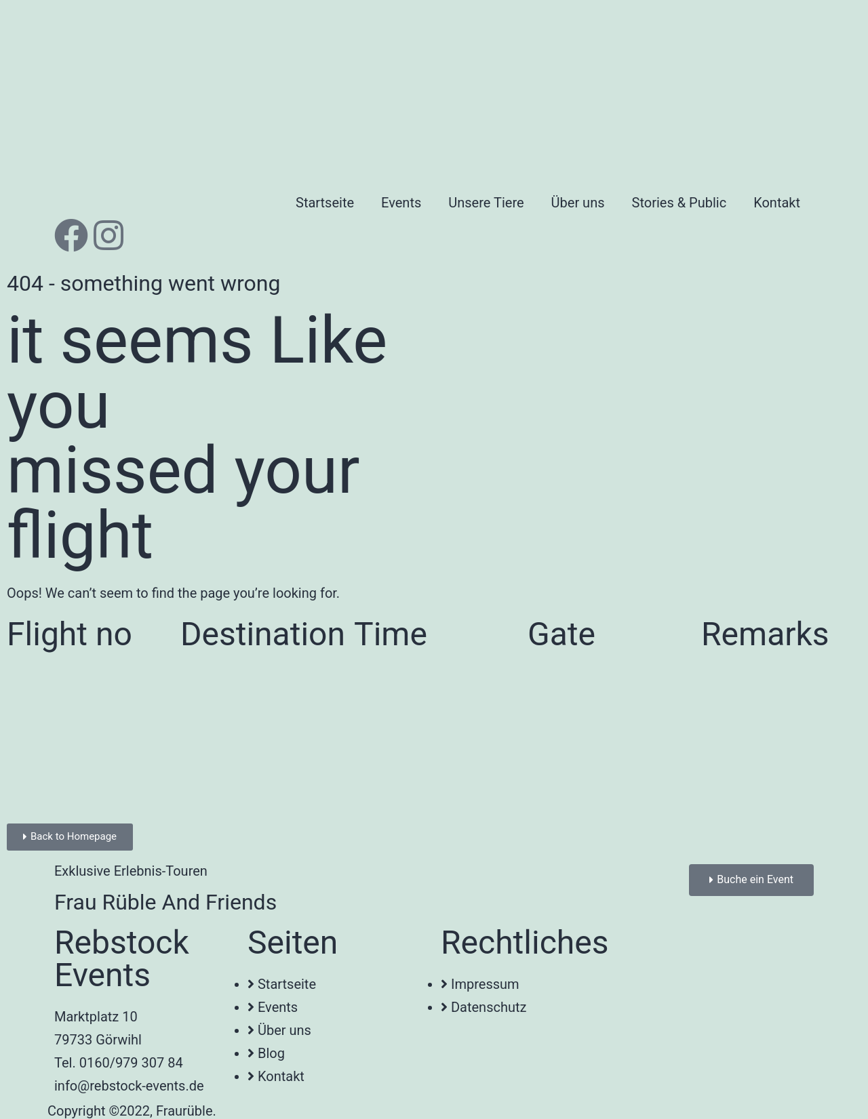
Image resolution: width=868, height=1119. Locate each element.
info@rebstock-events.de (129, 1086)
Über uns (578, 203)
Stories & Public (679, 203)
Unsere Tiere (486, 203)
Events (401, 203)
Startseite (325, 203)
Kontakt (776, 203)
